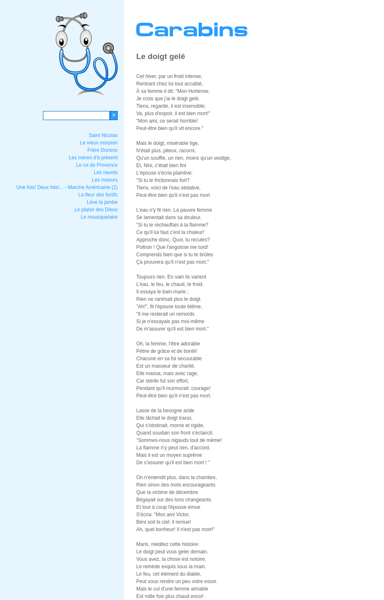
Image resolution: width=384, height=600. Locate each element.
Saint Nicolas (103, 135)
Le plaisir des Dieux (96, 210)
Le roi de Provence (97, 165)
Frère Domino (103, 150)
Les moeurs (105, 180)
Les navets (106, 172)
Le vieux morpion (99, 143)
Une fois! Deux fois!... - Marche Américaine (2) (67, 187)
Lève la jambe (102, 202)
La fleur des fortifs (98, 195)
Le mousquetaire (99, 217)
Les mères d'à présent (93, 158)
